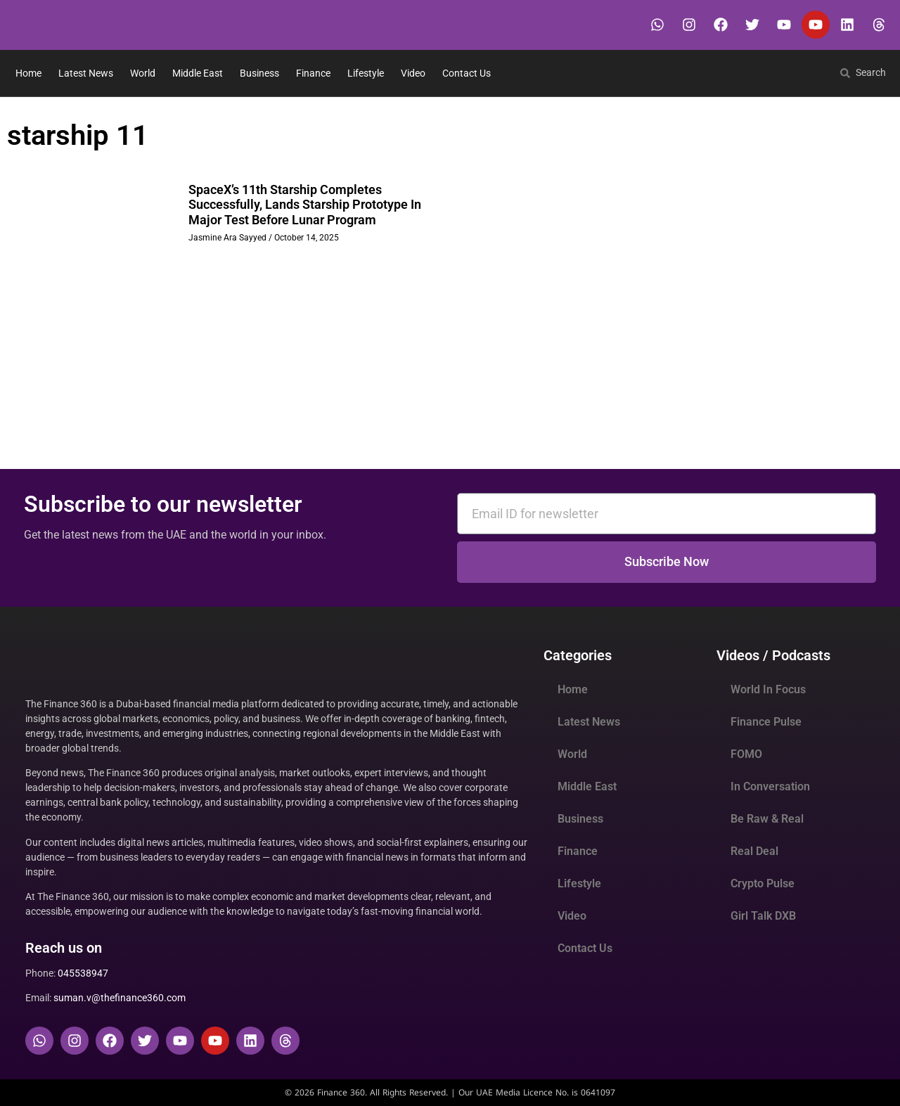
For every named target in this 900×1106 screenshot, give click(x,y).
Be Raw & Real (767, 818)
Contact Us (466, 73)
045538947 (83, 973)
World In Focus (768, 689)
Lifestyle (365, 73)
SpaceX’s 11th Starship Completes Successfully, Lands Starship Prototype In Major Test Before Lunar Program (304, 204)
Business (259, 73)
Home (28, 73)
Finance (313, 73)
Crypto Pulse (763, 883)
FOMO (746, 754)
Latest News (85, 73)
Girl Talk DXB (763, 915)
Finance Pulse (766, 721)
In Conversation (770, 786)
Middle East (197, 73)
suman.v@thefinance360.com (119, 997)
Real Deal (754, 851)
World (142, 73)
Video (413, 73)
